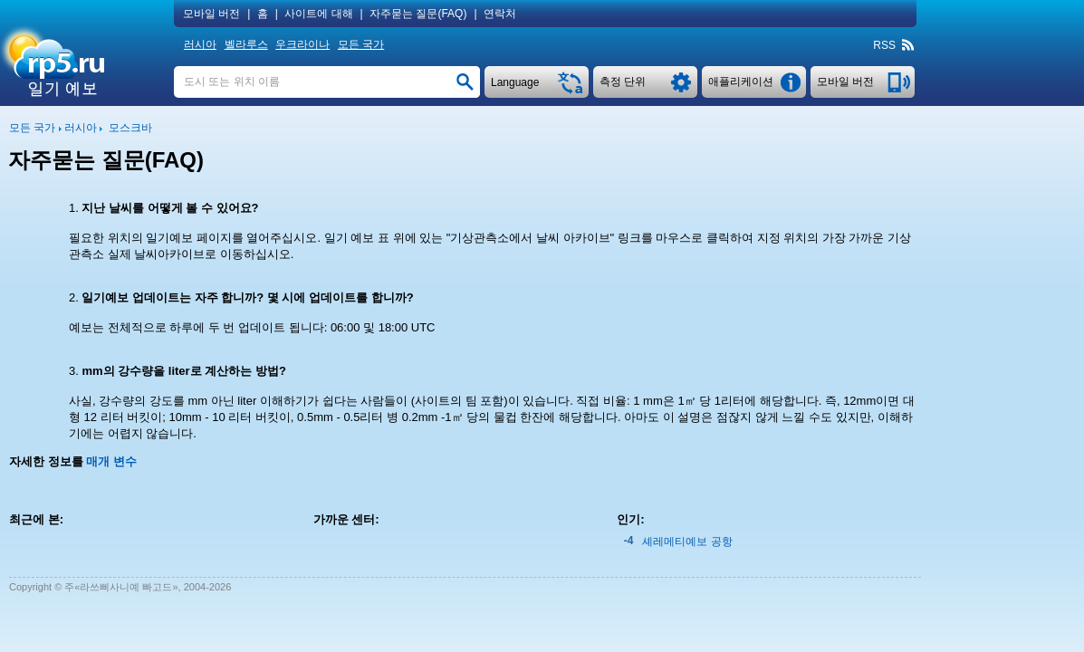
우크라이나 (302, 44)
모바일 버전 (211, 13)
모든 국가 (361, 44)
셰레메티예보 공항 (687, 541)
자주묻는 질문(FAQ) (417, 13)
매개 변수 (111, 461)
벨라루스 (246, 44)
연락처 (500, 13)
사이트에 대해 (318, 13)
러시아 (200, 44)
